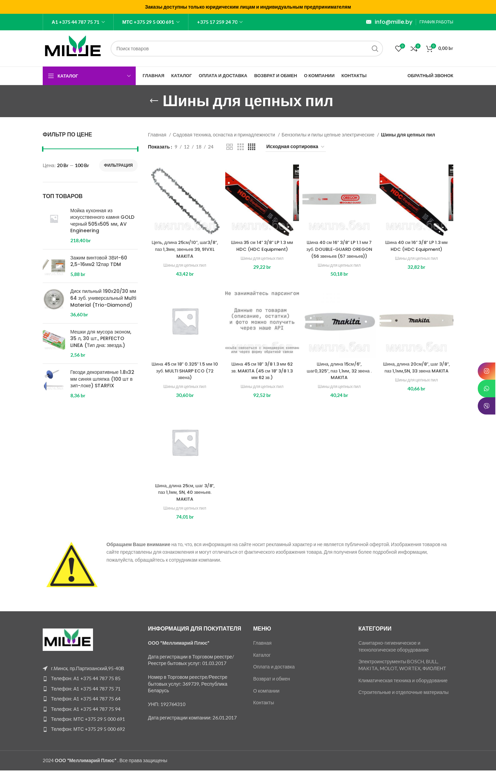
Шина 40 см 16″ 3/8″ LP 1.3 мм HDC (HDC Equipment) (416, 246)
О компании (266, 697)
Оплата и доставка (274, 673)
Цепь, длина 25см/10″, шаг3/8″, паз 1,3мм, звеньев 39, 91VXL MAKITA (185, 249)
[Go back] (154, 101)
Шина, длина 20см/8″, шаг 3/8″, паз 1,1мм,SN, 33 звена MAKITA (416, 377)
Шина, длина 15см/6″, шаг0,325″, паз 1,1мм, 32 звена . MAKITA (339, 377)
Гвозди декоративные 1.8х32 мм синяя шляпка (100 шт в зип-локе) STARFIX (102, 379)
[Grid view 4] (251, 147)
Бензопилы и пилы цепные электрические (329, 134)
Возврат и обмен (271, 685)
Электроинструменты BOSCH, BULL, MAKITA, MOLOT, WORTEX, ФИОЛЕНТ (402, 671)
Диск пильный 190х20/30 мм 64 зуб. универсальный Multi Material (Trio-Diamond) (103, 298)
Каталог (262, 661)
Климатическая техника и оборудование (403, 687)
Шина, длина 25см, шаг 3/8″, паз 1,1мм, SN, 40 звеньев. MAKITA (185, 499)
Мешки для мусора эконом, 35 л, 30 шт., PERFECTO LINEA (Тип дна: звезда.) (100, 339)
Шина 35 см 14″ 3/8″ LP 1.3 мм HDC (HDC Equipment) (262, 246)
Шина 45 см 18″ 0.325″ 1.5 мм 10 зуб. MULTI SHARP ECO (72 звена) (185, 377)
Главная (157, 134)
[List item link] (90, 685)
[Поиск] (247, 49)
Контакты (263, 709)
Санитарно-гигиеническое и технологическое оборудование (394, 653)
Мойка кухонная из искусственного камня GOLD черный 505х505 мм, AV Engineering (102, 220)
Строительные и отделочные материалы (404, 699)
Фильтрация (118, 165)
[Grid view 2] (229, 147)
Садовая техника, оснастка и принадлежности (224, 134)
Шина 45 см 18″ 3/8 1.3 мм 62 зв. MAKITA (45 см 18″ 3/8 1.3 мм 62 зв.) (262, 377)
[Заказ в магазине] (296, 147)
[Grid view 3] (240, 147)
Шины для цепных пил (184, 265)
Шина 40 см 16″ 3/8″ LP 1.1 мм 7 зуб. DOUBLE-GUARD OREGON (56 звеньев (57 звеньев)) (339, 252)
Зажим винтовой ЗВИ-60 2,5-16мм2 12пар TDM (98, 261)
